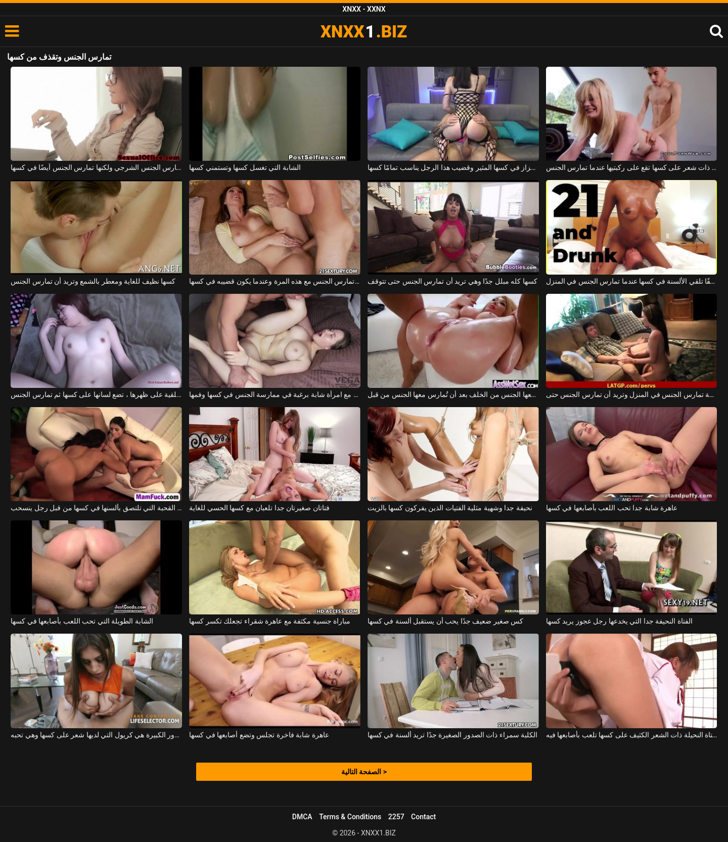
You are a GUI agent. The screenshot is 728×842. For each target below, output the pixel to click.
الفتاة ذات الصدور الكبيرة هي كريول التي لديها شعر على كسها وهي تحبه (96, 735)
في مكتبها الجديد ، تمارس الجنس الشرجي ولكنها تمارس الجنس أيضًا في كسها (96, 167)
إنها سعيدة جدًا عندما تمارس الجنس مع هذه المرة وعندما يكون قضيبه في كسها (274, 281)
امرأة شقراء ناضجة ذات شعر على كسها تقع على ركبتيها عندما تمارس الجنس (631, 167)
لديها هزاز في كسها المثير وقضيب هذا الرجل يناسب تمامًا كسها (453, 167)
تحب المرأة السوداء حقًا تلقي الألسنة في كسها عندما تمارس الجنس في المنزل (631, 281)
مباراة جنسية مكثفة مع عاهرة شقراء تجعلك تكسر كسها (269, 621)
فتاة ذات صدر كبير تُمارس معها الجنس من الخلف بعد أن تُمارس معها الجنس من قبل (453, 394)
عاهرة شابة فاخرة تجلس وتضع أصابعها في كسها (259, 735)
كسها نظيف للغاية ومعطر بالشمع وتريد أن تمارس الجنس (93, 281)
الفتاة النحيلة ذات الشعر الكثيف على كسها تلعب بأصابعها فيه (631, 735)
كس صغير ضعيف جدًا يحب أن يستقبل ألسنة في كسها (445, 621)
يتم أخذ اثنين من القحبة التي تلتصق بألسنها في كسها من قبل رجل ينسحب (96, 508)
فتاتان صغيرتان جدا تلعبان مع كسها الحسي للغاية (259, 508)
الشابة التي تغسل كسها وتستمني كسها (244, 167)
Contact (423, 817)
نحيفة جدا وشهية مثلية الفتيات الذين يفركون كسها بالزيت (450, 508)
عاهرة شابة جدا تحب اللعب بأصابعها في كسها (611, 508)
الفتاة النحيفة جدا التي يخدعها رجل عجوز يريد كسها (619, 621)
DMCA (302, 817)
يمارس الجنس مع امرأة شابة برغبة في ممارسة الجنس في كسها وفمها (274, 394)
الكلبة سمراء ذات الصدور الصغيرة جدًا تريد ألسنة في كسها (452, 735)
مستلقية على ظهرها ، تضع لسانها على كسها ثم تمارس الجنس (96, 394)
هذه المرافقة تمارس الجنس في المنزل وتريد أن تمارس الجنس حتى (631, 394)
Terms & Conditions (350, 817)
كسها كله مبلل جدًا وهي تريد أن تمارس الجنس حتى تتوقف (452, 281)
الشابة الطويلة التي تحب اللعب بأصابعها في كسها (82, 621)
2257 (396, 817)
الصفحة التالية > (364, 772)
